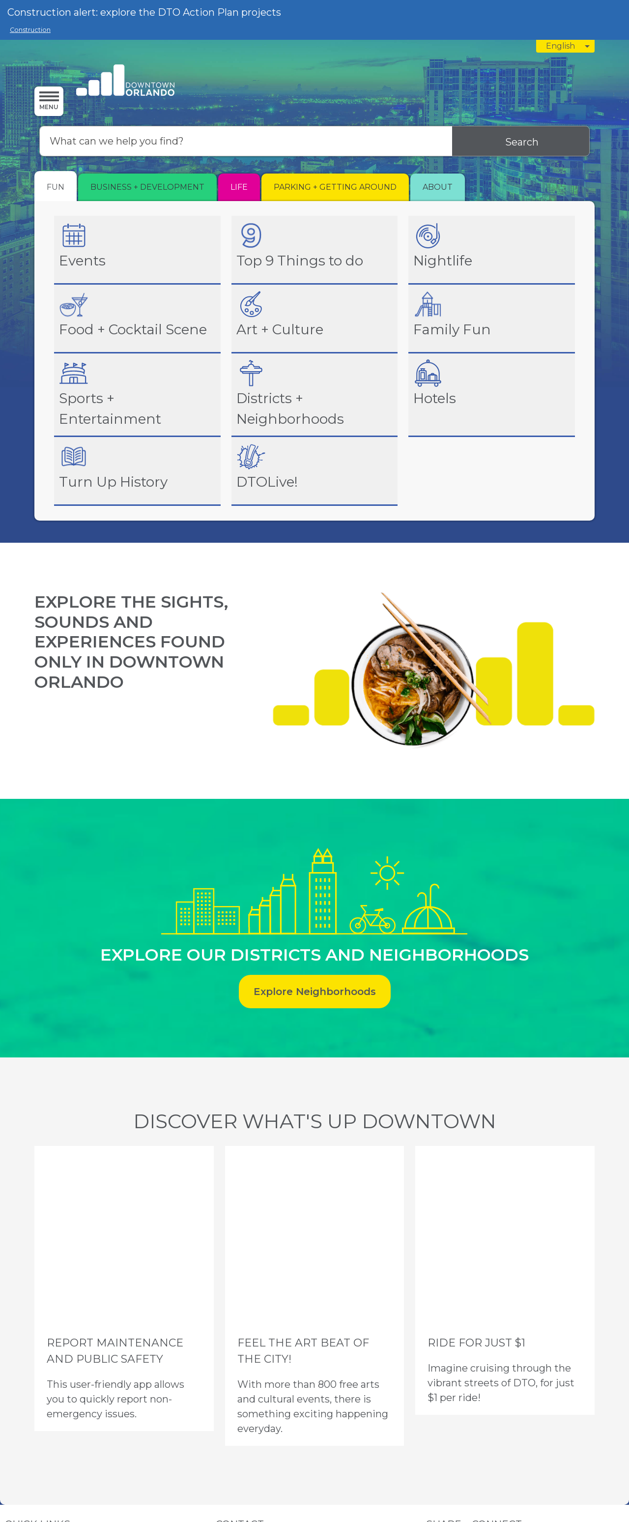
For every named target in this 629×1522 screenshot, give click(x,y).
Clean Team (73, 1402)
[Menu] (48, 100)
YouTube (440, 1414)
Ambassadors (26, 1402)
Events (15, 1378)
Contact (63, 1414)
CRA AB (37, 1390)
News (35, 1414)
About (73, 1378)
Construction (30, 29)
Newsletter (99, 1414)
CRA (11, 1390)
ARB (84, 1390)
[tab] (55, 186)
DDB (63, 1390)
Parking (44, 1378)
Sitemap (63, 1464)
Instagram (441, 1378)
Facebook (442, 1390)
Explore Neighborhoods (315, 991)
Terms (37, 1464)
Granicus (409, 1471)
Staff (12, 1414)
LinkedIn (439, 1402)
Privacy (12, 1464)
